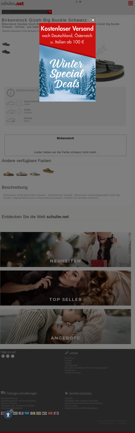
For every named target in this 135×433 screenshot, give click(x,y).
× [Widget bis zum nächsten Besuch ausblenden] (11, 411)
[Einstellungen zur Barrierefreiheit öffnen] (8, 414)
